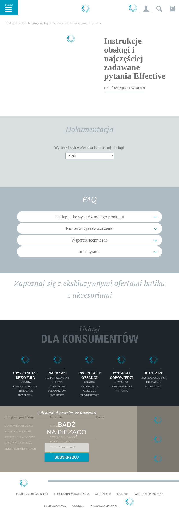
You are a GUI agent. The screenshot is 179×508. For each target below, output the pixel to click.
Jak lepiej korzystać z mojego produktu (89, 216)
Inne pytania (89, 251)
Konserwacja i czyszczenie (89, 228)
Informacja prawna (104, 505)
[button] (146, 9)
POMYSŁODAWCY (55, 505)
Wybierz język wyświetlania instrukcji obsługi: (89, 148)
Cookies (78, 505)
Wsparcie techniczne (89, 240)
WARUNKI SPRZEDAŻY (149, 494)
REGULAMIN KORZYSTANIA (71, 494)
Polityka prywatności (32, 494)
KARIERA (123, 494)
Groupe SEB (103, 494)
